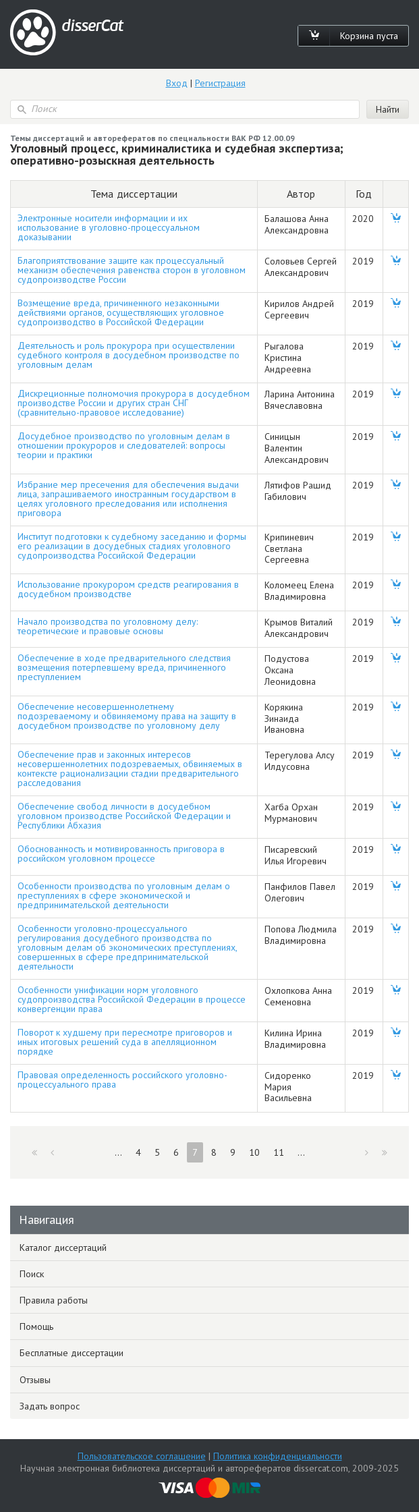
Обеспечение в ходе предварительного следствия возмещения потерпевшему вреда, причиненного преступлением (124, 667)
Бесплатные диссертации (71, 1353)
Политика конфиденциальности (277, 1456)
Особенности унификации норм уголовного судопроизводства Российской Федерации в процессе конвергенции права (132, 999)
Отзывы (35, 1380)
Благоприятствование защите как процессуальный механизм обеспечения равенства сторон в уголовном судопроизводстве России (132, 269)
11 (278, 1152)
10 (254, 1152)
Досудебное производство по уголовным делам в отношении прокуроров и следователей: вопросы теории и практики (124, 445)
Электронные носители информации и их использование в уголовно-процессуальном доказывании (109, 227)
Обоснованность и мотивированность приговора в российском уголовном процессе (121, 853)
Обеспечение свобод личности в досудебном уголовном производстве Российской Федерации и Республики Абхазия (124, 815)
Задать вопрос (50, 1406)
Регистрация (220, 83)
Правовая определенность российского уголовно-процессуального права (122, 1079)
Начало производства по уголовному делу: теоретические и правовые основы (108, 626)
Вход (177, 83)
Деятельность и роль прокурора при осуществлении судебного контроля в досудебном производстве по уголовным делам (129, 354)
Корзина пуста (369, 36)
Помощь (36, 1326)
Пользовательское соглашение (142, 1456)
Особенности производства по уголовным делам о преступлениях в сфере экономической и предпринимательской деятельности (124, 895)
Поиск (32, 1274)
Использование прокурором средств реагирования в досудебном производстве (128, 589)
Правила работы (54, 1300)
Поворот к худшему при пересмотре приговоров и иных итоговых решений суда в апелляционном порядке (125, 1041)
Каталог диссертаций (63, 1247)
